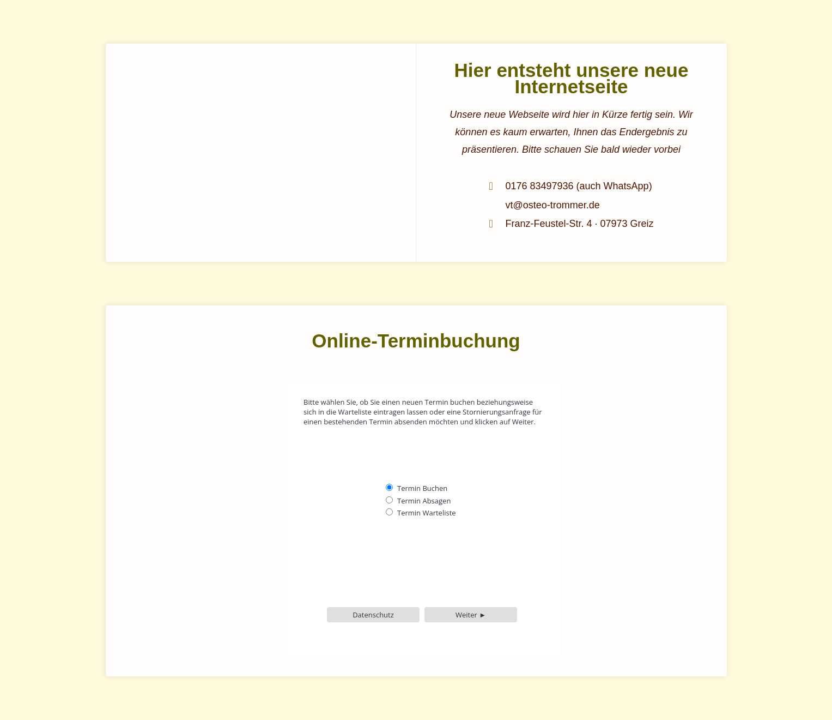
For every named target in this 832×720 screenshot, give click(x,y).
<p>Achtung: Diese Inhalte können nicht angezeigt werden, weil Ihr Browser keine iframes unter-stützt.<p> (416, 507)
